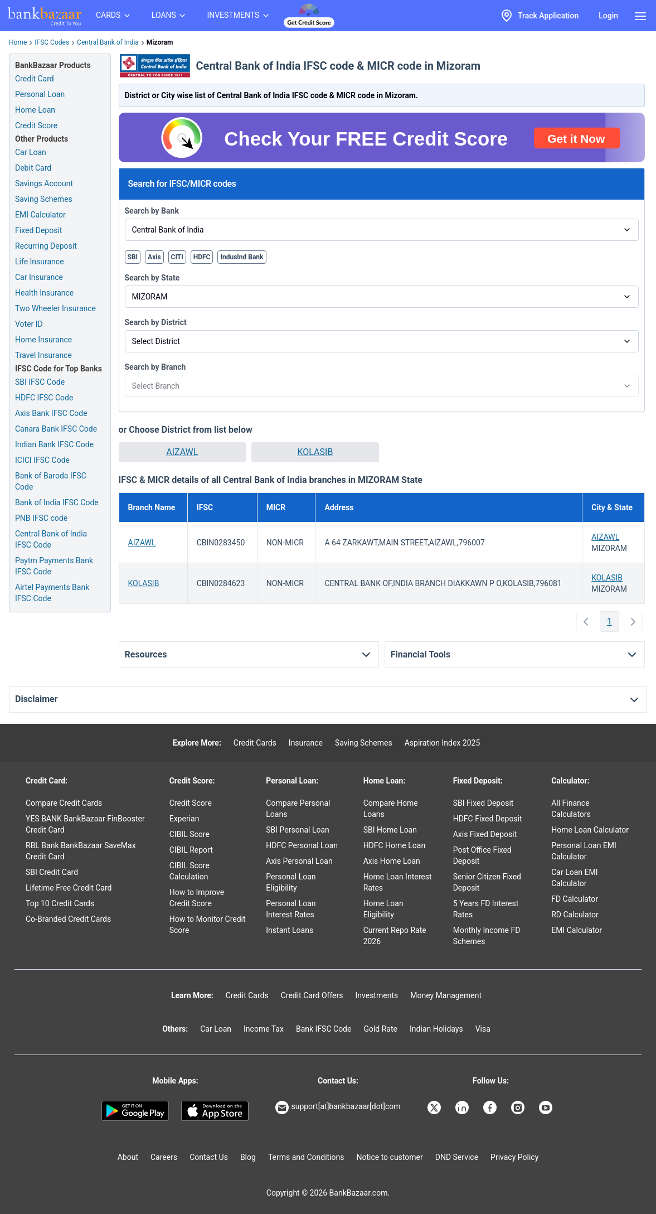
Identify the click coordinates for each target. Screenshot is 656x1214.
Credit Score (190, 803)
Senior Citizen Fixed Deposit (487, 882)
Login (608, 15)
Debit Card (33, 167)
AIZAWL (182, 452)
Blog (248, 1157)
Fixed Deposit (38, 230)
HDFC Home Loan (394, 845)
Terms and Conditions (306, 1157)
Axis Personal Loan (299, 861)
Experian (184, 818)
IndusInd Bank (241, 257)
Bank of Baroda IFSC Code (50, 481)
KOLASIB (315, 452)
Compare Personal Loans (298, 809)
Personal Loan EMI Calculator (583, 851)
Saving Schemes (43, 199)
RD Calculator (575, 914)
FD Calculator (574, 898)
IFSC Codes (52, 42)
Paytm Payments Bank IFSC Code (54, 566)
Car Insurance (39, 277)
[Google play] (135, 1111)
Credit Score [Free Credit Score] (36, 125)
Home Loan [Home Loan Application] (35, 109)
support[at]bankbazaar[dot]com (337, 1107)
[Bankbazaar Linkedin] (463, 1107)
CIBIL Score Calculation (189, 871)
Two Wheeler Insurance (55, 308)
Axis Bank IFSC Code (51, 413)
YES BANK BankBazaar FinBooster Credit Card (85, 824)
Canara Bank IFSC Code (56, 428)
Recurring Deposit (46, 245)
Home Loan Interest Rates (397, 882)
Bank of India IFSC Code (57, 502)
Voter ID (29, 324)
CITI (177, 257)
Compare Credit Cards (64, 803)
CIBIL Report (191, 849)
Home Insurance (43, 339)
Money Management (446, 995)
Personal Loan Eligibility (290, 882)
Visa (482, 1028)
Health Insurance (44, 292)
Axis (154, 257)
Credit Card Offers (312, 995)
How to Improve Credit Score (196, 898)
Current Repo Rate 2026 (394, 936)
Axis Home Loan (391, 861)
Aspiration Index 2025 (442, 742)
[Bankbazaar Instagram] (519, 1107)
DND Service (456, 1157)
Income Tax (264, 1028)
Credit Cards (255, 742)
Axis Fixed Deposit (485, 834)
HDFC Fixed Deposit (487, 818)
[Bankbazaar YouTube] (547, 1107)
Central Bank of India (108, 42)
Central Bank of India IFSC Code (51, 539)
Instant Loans (289, 930)
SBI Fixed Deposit (483, 803)
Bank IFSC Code (324, 1028)
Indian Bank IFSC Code (54, 444)
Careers (163, 1157)
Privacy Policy (514, 1157)
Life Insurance (39, 261)
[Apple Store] (215, 1111)
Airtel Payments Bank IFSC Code (52, 593)
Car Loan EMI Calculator (574, 878)
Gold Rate (380, 1028)
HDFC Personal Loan (302, 845)
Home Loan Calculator (590, 829)
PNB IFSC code (41, 518)
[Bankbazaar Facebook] (491, 1107)
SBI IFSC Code (40, 382)
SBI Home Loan (390, 829)
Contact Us (208, 1157)
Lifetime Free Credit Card (68, 887)
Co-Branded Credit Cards (68, 919)
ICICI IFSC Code (42, 460)
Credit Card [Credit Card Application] (34, 78)
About (128, 1157)
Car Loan (30, 152)
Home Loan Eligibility (383, 909)
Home (18, 42)
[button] (182, 452)
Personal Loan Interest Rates (290, 909)
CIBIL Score (189, 834)
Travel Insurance (43, 355)
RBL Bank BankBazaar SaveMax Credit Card (81, 851)
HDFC (202, 257)
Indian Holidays (436, 1028)
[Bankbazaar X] (435, 1107)
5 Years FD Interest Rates (486, 909)
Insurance (306, 742)
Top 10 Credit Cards (60, 903)
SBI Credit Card (52, 872)
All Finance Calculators (571, 809)
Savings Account (44, 183)
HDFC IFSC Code (44, 397)
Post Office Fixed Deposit (482, 855)
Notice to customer (389, 1157)
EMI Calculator (40, 214)
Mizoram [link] (160, 42)
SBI (133, 257)
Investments (376, 995)
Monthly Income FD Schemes (487, 936)
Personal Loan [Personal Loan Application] (40, 94)
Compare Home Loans (390, 809)
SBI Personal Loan (297, 829)
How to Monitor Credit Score (207, 925)
